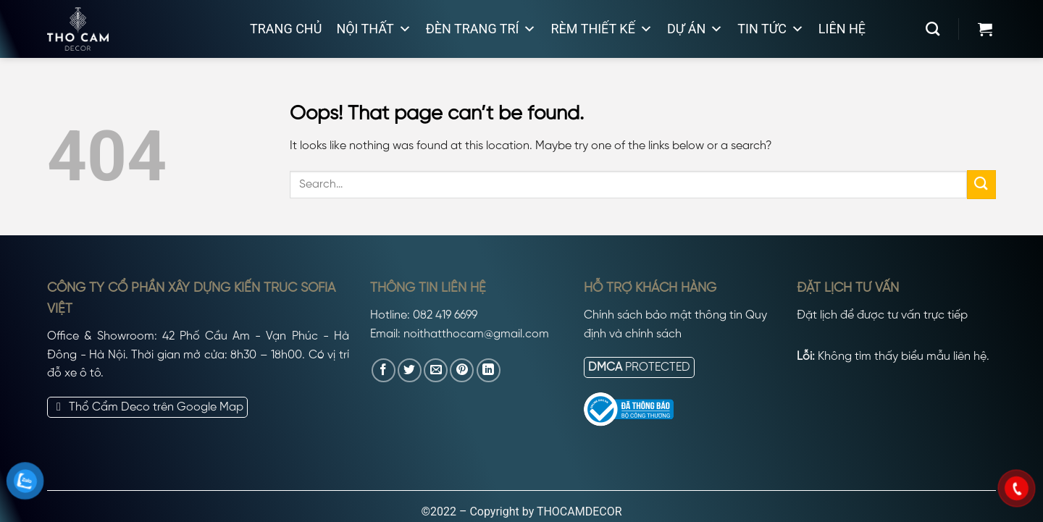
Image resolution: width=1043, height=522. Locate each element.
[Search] (932, 28)
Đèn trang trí (481, 28)
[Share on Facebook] (383, 370)
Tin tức (770, 28)
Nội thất (373, 28)
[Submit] (981, 184)
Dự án (695, 28)
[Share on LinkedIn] (488, 370)
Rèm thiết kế (601, 28)
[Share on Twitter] (410, 370)
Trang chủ (286, 28)
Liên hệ (842, 28)
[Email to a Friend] (436, 370)
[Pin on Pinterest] (462, 370)
